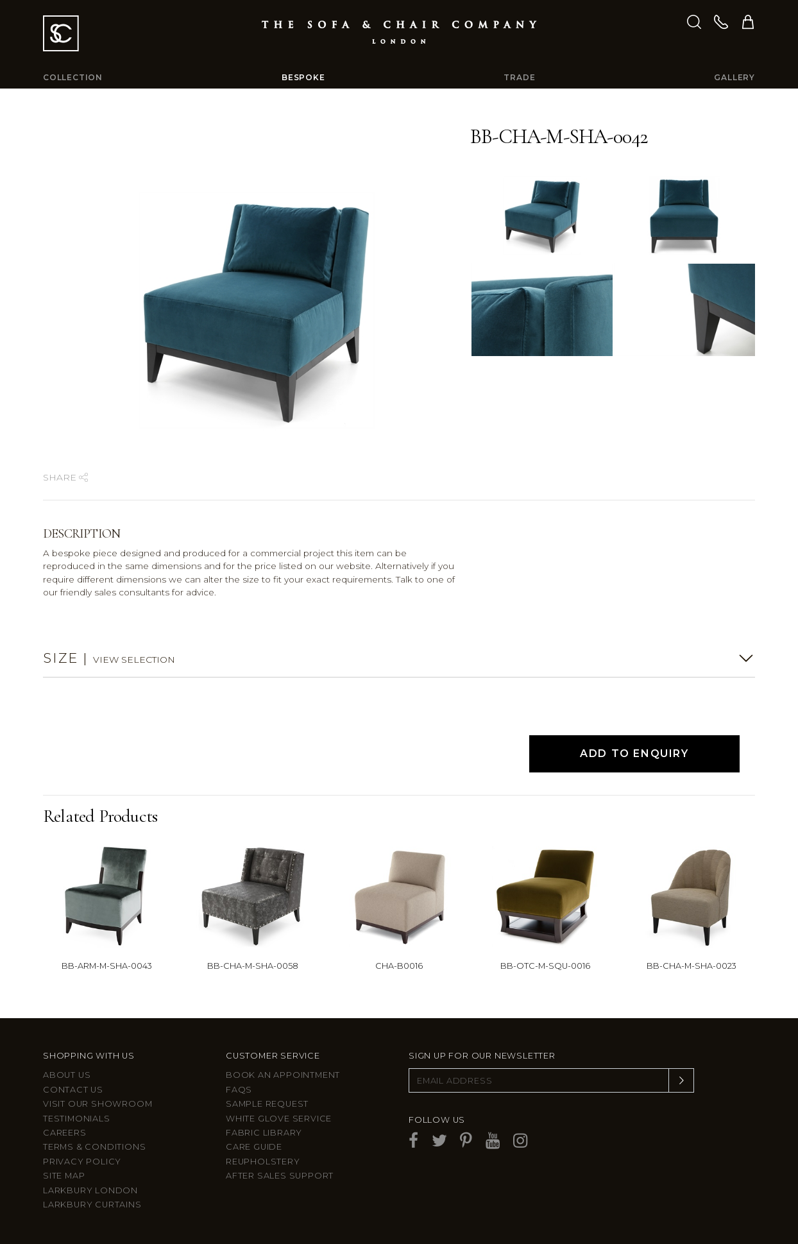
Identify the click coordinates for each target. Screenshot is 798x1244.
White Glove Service (279, 1118)
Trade (519, 77)
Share (65, 477)
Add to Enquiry (634, 753)
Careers (65, 1132)
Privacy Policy (82, 1161)
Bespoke (303, 77)
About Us (66, 1075)
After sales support (280, 1175)
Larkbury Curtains (92, 1204)
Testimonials (76, 1118)
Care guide (254, 1147)
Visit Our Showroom (97, 1104)
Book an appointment (283, 1075)
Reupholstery (263, 1161)
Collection (73, 77)
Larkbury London (90, 1190)
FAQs (239, 1090)
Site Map (64, 1175)
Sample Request (267, 1104)
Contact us (73, 1090)
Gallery (734, 77)
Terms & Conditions (94, 1147)
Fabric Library (264, 1132)
